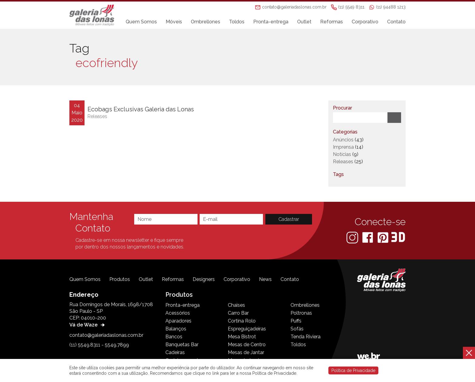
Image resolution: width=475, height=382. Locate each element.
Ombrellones (205, 22)
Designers (204, 279)
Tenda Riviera (306, 337)
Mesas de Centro (247, 344)
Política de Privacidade (353, 370)
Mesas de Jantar (246, 352)
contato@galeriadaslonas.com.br (106, 335)
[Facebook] (368, 237)
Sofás (297, 329)
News (265, 279)
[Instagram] (353, 237)
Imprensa (343, 147)
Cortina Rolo (242, 321)
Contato (396, 22)
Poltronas (301, 313)
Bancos (173, 337)
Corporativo (365, 22)
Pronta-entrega (270, 22)
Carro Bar (238, 313)
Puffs (296, 321)
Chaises (236, 305)
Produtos (119, 279)
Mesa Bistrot (242, 337)
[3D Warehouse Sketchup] (398, 237)
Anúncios (343, 140)
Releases (97, 116)
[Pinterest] (383, 237)
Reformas (331, 22)
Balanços (175, 329)
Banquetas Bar (181, 344)
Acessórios (177, 313)
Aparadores (178, 321)
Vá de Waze (87, 325)
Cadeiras (175, 352)
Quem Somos (141, 22)
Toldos (236, 22)
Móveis (174, 22)
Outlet (304, 22)
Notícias (342, 154)
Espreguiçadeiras (247, 329)
